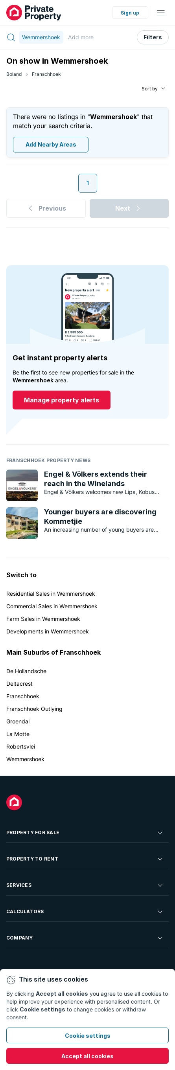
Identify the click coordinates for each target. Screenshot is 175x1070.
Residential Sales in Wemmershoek (50, 593)
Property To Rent (85, 859)
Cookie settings (88, 1035)
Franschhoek (46, 74)
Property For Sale (85, 833)
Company (85, 938)
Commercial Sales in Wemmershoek (52, 606)
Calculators (85, 912)
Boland (14, 74)
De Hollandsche (26, 671)
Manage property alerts (61, 400)
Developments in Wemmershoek (47, 631)
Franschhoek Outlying (34, 708)
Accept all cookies (87, 1056)
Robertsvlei (20, 746)
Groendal (17, 721)
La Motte (17, 733)
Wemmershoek (25, 759)
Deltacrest (19, 683)
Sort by (150, 89)
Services (85, 885)
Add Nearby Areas (51, 144)
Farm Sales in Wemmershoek (43, 618)
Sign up (130, 13)
